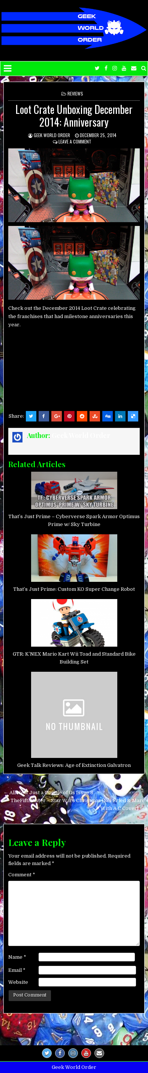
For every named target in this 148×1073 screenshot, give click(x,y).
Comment (21, 874)
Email (16, 970)
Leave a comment (74, 141)
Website (18, 982)
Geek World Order (52, 135)
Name (17, 957)
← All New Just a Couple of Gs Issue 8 (48, 792)
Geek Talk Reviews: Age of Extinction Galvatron (74, 765)
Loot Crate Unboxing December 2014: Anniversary (74, 116)
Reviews (75, 93)
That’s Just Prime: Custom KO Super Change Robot (74, 589)
